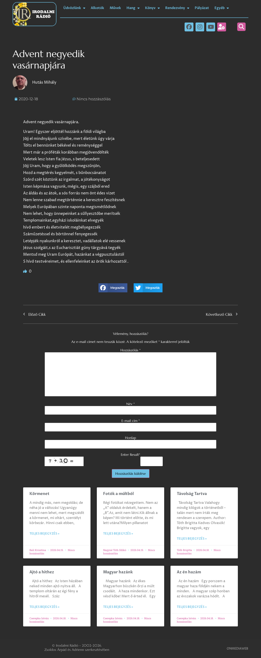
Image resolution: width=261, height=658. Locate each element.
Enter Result (130, 454)
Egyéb (221, 8)
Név (130, 403)
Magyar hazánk (118, 572)
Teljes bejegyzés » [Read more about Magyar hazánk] (118, 607)
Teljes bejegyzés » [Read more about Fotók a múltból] (118, 534)
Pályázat (202, 8)
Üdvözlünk (74, 8)
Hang (133, 8)
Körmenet (39, 493)
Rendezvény (177, 8)
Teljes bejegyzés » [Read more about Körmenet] (44, 534)
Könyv (152, 8)
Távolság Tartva (192, 493)
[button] (241, 27)
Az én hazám (189, 572)
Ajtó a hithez (41, 572)
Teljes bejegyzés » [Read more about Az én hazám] (192, 607)
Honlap (130, 437)
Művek (115, 8)
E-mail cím (130, 420)
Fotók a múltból (118, 493)
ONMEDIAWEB (237, 649)
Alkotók (97, 8)
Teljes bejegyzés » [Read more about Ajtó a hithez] (44, 607)
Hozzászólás (130, 350)
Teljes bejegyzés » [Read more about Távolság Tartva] (192, 539)
